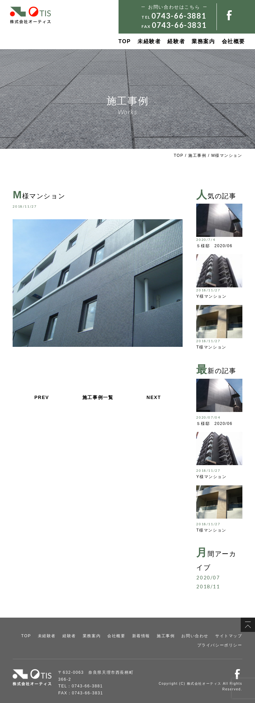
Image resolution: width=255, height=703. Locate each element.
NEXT (153, 397)
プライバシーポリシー (219, 645)
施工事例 (197, 155)
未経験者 (149, 41)
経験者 (176, 41)
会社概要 (233, 41)
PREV (41, 397)
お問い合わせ (195, 636)
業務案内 (203, 41)
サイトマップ (228, 636)
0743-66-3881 (178, 15)
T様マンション (211, 347)
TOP (125, 41)
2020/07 (208, 577)
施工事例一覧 (98, 397)
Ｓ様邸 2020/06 (214, 246)
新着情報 (141, 636)
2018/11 (208, 586)
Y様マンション (211, 296)
